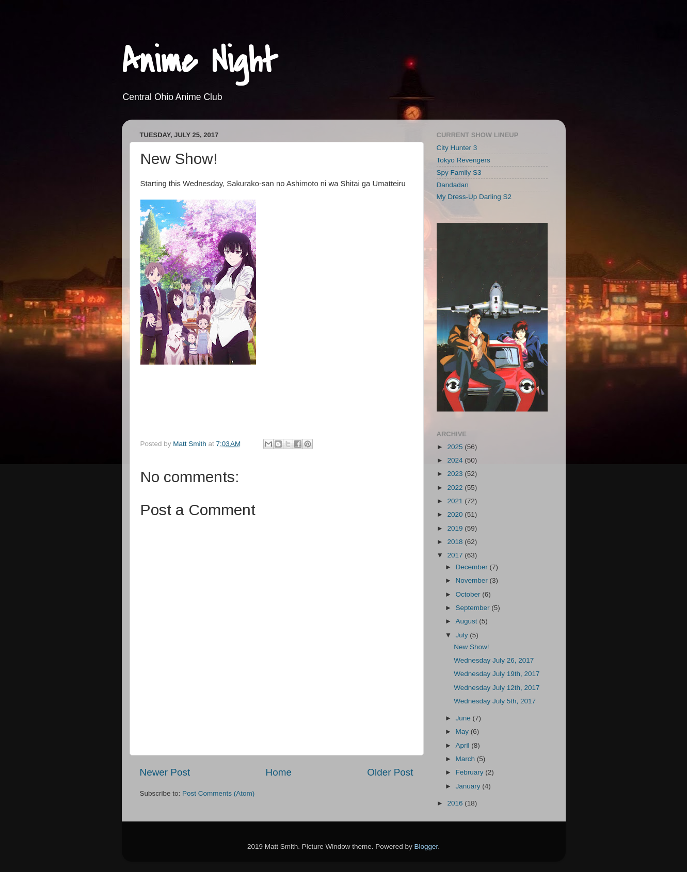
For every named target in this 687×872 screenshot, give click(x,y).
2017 (456, 555)
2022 (456, 487)
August (468, 621)
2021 (456, 501)
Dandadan (453, 185)
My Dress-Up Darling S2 (474, 197)
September (474, 608)
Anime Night (199, 61)
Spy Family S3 (459, 172)
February (471, 772)
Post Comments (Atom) (218, 793)
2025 (456, 447)
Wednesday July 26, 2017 (494, 660)
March (466, 759)
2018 (456, 542)
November (473, 580)
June (464, 718)
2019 (456, 528)
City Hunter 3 (457, 148)
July (463, 635)
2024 (456, 460)
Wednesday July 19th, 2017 (496, 674)
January (469, 786)
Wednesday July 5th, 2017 (495, 701)
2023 (456, 474)
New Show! (471, 647)
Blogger (426, 846)
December (473, 567)
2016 (456, 803)
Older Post (390, 772)
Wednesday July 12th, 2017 (496, 688)
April (464, 745)
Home (279, 772)
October (469, 594)
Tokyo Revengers (463, 160)
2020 (456, 514)
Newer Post (165, 772)
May (463, 731)
